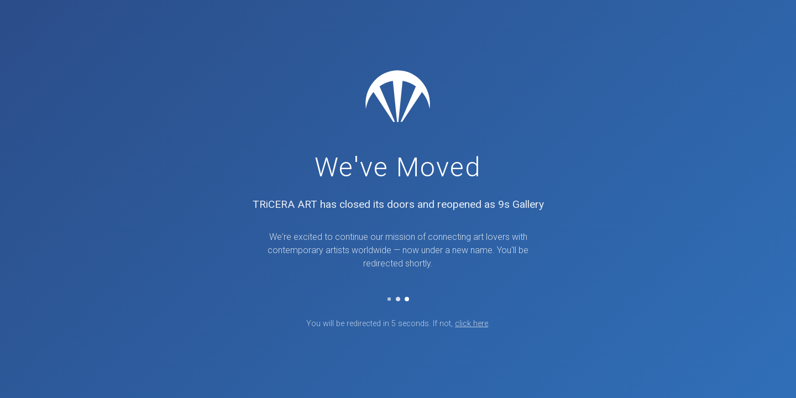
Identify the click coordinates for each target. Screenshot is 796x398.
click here (471, 323)
